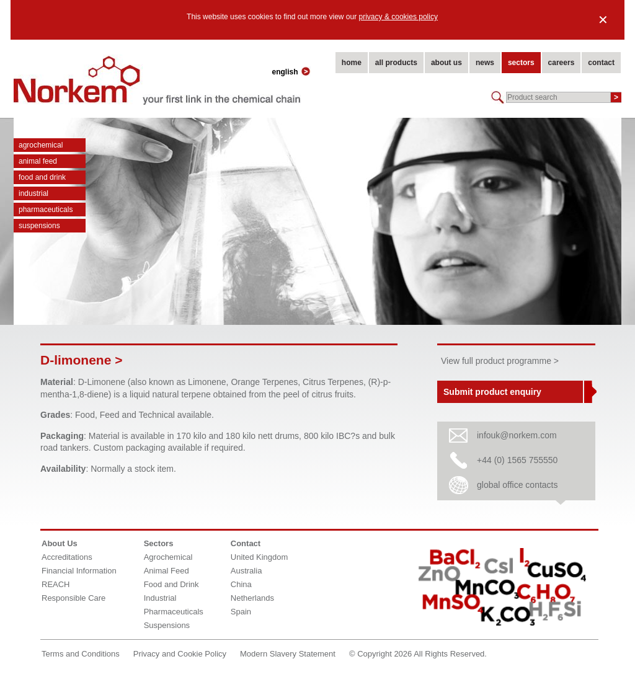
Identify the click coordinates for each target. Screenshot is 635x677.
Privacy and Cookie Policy (179, 653)
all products (396, 62)
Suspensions (39, 225)
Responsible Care (73, 598)
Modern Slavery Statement (287, 653)
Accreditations (67, 557)
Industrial (33, 193)
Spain (241, 611)
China (241, 584)
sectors (521, 62)
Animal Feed (38, 161)
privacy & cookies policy (398, 16)
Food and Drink (42, 177)
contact (601, 62)
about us (446, 62)
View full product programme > (500, 361)
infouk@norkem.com (517, 435)
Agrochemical (41, 145)
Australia (246, 570)
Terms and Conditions (81, 653)
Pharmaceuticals (46, 209)
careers (561, 62)
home (352, 62)
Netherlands (252, 598)
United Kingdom (259, 557)
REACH (56, 584)
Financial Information (79, 570)
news (485, 62)
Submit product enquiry (492, 392)
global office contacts (517, 485)
